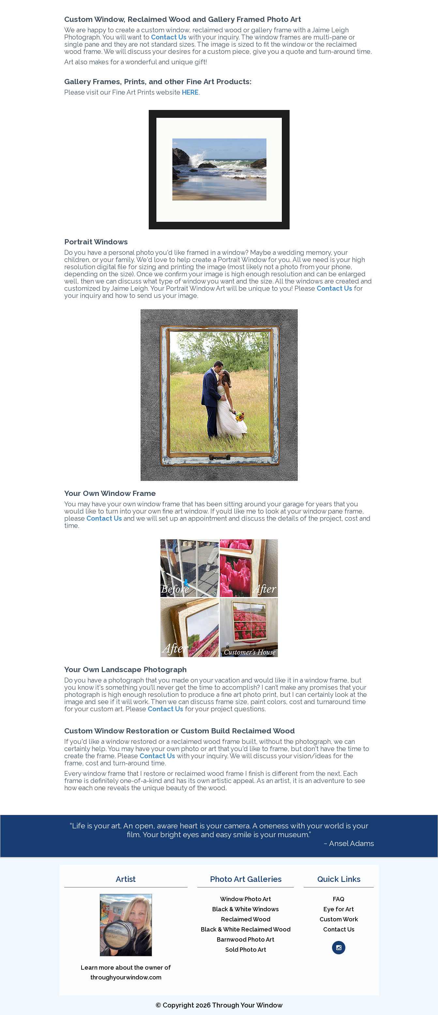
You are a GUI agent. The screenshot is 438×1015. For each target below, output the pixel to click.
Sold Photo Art (245, 949)
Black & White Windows (245, 909)
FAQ (338, 899)
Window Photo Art (245, 899)
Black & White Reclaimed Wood (246, 929)
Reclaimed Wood (245, 919)
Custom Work (339, 919)
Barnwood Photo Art (245, 939)
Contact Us (104, 518)
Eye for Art (339, 909)
